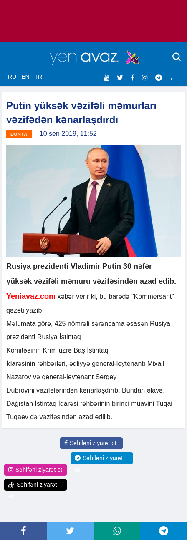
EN (25, 76)
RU (12, 76)
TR (38, 76)
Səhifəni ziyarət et (90, 443)
